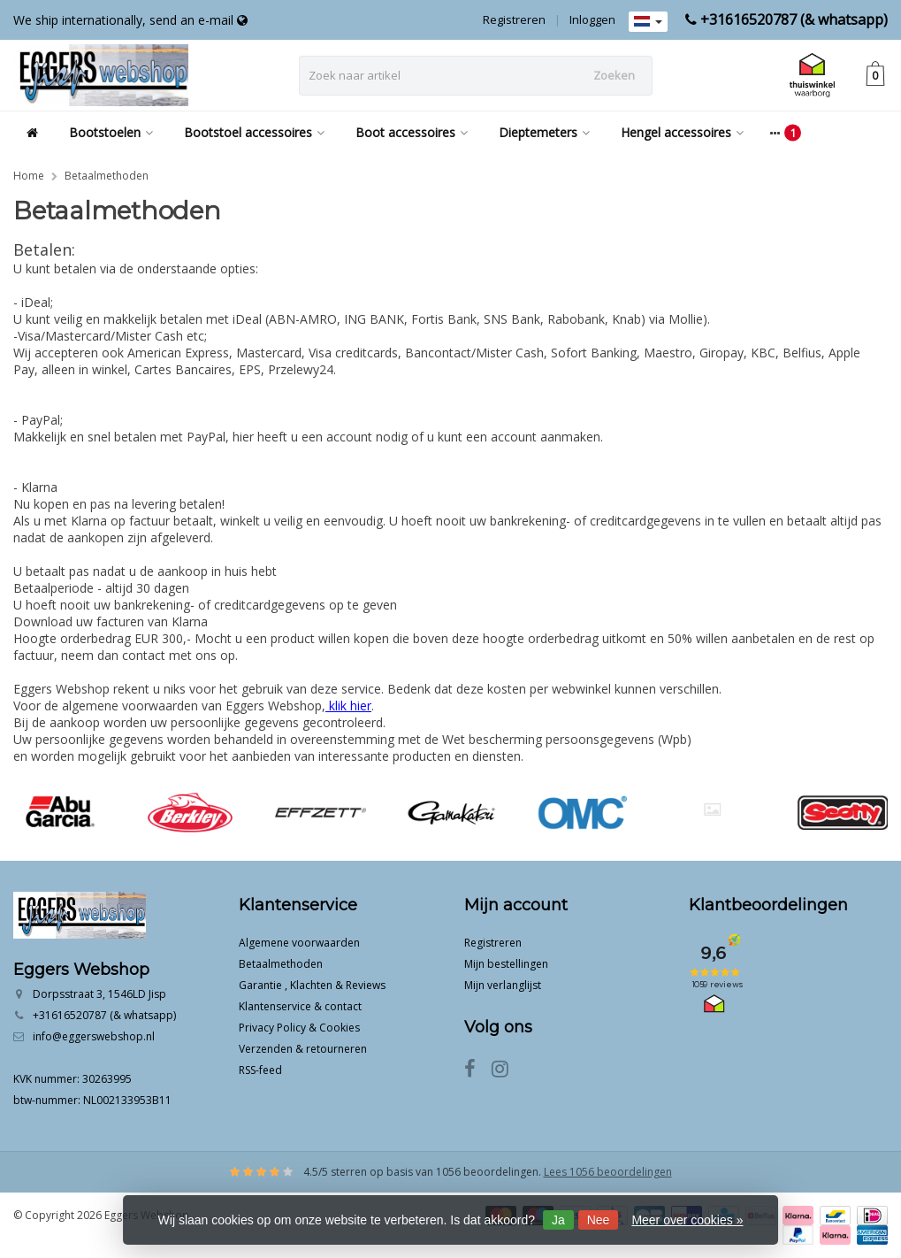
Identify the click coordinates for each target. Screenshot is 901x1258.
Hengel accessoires (682, 132)
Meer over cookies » (687, 1220)
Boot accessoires (411, 132)
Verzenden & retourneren (303, 1048)
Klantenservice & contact (300, 1006)
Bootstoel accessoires (254, 132)
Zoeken (614, 75)
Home (28, 175)
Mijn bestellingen (506, 963)
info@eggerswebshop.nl (94, 1036)
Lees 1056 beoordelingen (608, 1171)
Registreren (514, 19)
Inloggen (592, 19)
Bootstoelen (111, 132)
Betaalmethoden (107, 175)
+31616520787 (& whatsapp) (794, 19)
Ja (558, 1220)
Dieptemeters (544, 132)
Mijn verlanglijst (502, 985)
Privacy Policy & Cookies (299, 1027)
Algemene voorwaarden (299, 942)
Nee (598, 1220)
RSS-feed (260, 1070)
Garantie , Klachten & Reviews (312, 985)
